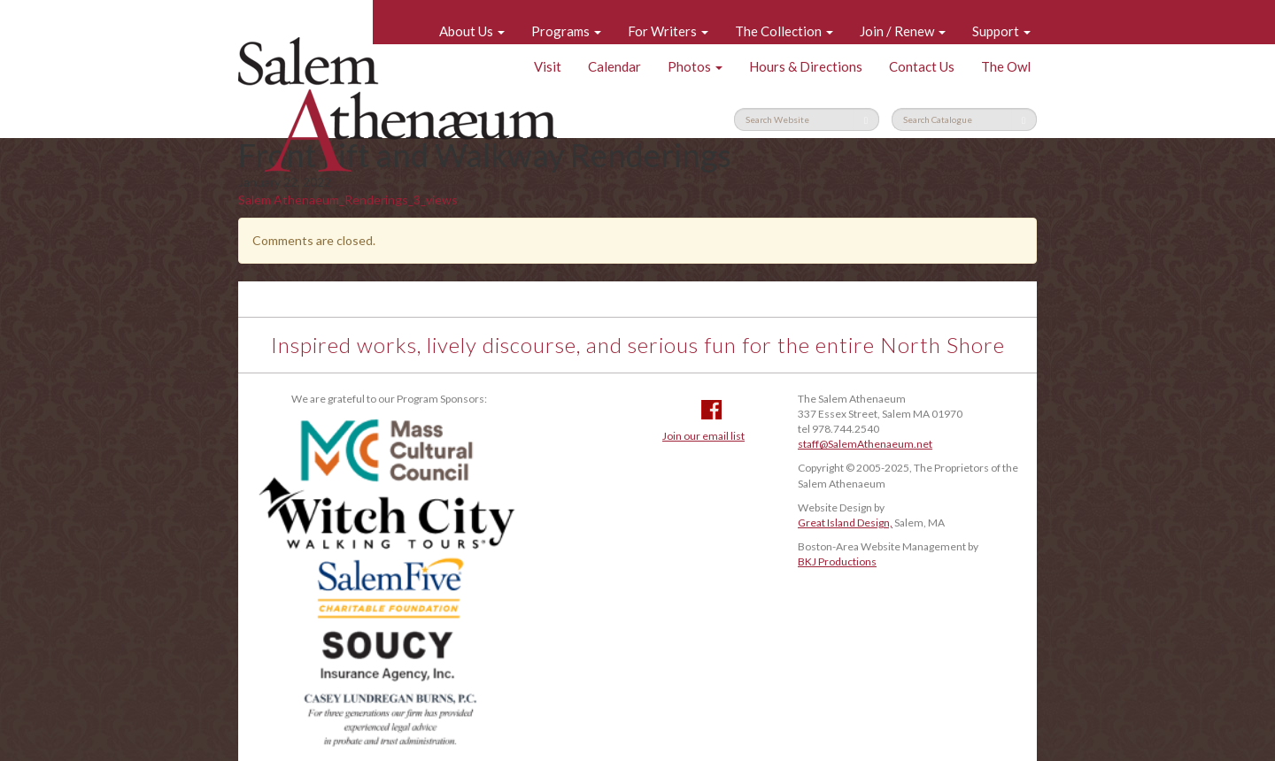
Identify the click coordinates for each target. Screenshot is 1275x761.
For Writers (668, 31)
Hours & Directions (805, 66)
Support (1001, 31)
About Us (472, 31)
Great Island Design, (845, 522)
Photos (695, 66)
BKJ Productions (837, 561)
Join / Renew (903, 31)
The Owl (1006, 66)
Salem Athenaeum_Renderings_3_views (348, 199)
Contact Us (921, 66)
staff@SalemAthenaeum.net (865, 443)
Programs (566, 31)
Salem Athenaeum (397, 104)
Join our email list (703, 435)
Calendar (614, 66)
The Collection (784, 31)
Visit (547, 66)
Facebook (711, 409)
